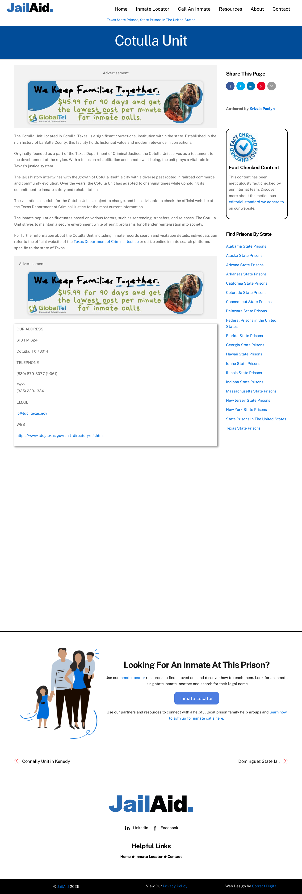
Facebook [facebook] (164, 827)
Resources (230, 9)
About (257, 9)
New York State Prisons (246, 409)
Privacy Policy (175, 886)
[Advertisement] (115, 592)
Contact (281, 9)
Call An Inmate (193, 9)
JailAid (63, 886)
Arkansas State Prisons (246, 273)
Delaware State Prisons (246, 310)
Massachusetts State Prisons (251, 390)
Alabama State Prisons (246, 246)
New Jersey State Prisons (248, 400)
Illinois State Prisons (244, 372)
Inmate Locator (152, 9)
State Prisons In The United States (167, 20)
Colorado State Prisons (246, 292)
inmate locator (132, 677)
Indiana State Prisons (244, 381)
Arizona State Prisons (245, 264)
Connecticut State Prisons (249, 301)
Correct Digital (265, 886)
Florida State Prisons (244, 335)
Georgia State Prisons (245, 344)
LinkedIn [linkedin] (135, 827)
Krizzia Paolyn (262, 108)
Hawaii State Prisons (244, 354)
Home (120, 9)
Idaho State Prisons (243, 363)
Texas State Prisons (122, 20)
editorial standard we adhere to (256, 201)
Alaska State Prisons (244, 255)
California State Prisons (246, 283)
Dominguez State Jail (259, 760)
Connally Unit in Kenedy (46, 760)
